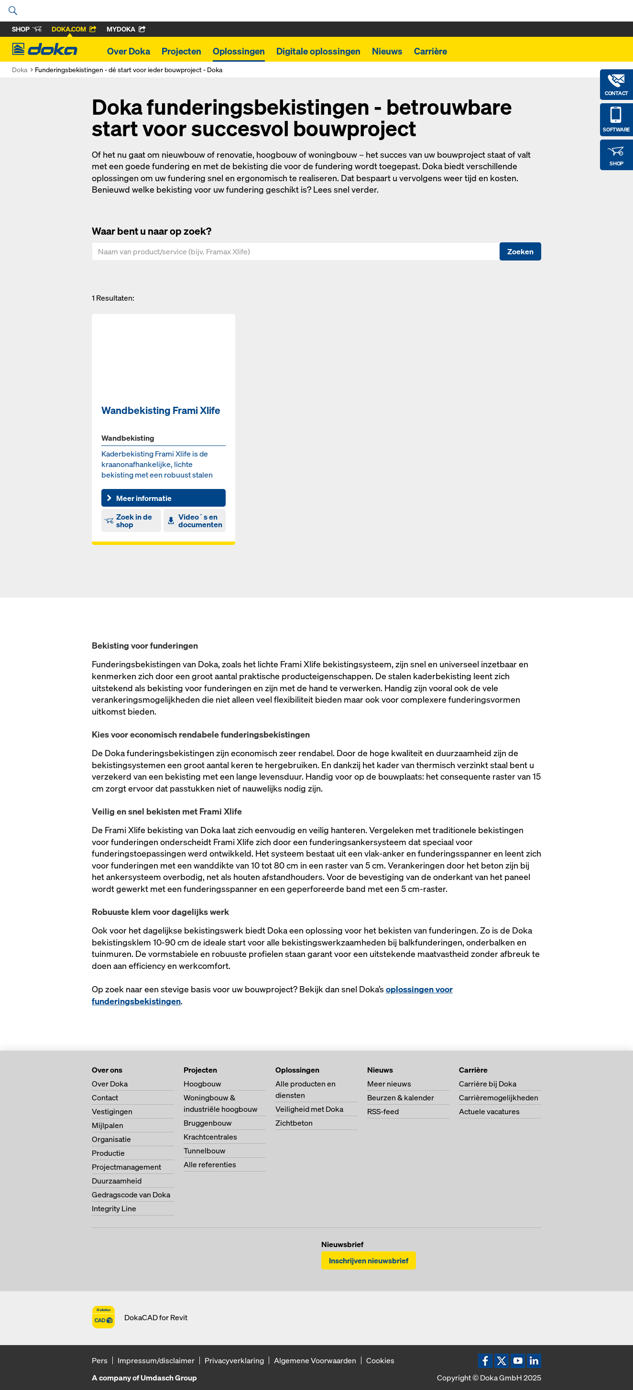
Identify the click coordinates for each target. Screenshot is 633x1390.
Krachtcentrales (210, 1136)
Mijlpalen (107, 1125)
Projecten (181, 51)
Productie (108, 1153)
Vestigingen (112, 1111)
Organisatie (111, 1139)
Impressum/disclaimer (156, 1360)
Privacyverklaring (234, 1360)
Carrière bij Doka (487, 1083)
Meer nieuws (389, 1083)
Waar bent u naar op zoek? (151, 231)
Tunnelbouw (205, 1150)
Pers (100, 1360)
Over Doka (128, 51)
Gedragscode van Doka (131, 1194)
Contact (105, 1097)
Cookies (380, 1360)
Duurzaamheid (117, 1180)
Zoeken (520, 251)
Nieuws (387, 51)
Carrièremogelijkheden (498, 1097)
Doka (19, 69)
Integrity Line (114, 1208)
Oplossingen (239, 51)
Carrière (430, 51)
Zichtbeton (294, 1123)
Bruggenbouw (208, 1123)
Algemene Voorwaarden (315, 1360)
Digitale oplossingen (318, 51)
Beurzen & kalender (400, 1097)
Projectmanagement (126, 1167)
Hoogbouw (202, 1083)
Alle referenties (210, 1164)
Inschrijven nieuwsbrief (368, 1260)
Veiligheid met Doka (309, 1109)
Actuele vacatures (489, 1111)
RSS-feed (383, 1111)
